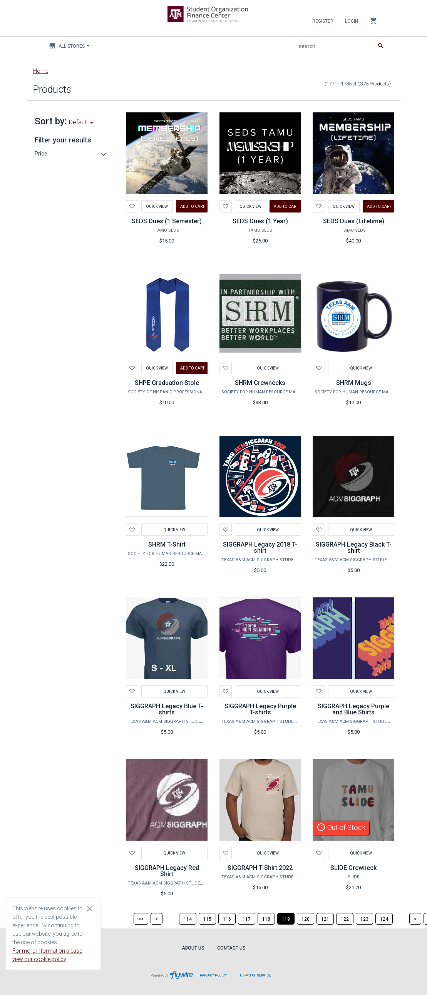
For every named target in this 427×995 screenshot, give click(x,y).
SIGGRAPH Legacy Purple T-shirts (260, 709)
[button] (72, 154)
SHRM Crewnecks (260, 382)
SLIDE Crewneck (353, 867)
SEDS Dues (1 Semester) (167, 221)
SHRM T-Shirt (167, 544)
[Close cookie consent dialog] (89, 908)
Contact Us (231, 948)
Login (351, 21)
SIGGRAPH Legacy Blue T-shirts (167, 709)
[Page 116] (227, 919)
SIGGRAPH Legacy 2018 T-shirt (260, 547)
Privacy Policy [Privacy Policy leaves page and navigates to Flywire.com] (213, 975)
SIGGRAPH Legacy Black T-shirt (354, 547)
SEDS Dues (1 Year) (260, 221)
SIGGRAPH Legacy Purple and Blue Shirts (353, 709)
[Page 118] (266, 919)
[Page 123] (364, 919)
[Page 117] (246, 919)
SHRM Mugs (353, 382)
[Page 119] (286, 919)
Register (322, 21)
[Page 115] (207, 919)
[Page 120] (305, 919)
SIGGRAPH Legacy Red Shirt (167, 871)
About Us (193, 948)
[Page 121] (325, 919)
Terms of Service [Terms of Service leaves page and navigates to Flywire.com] (255, 975)
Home (40, 71)
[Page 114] (187, 919)
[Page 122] (344, 919)
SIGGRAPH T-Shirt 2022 (260, 867)
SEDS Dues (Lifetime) (353, 221)
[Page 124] (384, 919)
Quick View (157, 206)
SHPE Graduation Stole (167, 382)
